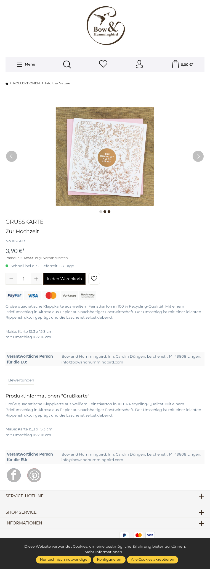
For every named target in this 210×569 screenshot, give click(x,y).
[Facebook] (14, 475)
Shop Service (21, 512)
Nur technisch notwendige (63, 559)
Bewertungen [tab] (21, 380)
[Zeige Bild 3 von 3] (109, 211)
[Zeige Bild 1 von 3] (100, 211)
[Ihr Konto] (139, 64)
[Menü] (26, 65)
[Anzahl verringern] (11, 278)
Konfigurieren (109, 559)
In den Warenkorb (64, 278)
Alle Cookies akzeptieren (152, 559)
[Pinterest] (34, 475)
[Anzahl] (24, 278)
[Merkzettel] (103, 64)
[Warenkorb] (182, 64)
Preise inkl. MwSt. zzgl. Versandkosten (37, 258)
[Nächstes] (198, 156)
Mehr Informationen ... (105, 552)
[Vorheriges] (11, 156)
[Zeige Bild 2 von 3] (104, 211)
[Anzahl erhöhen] (36, 278)
